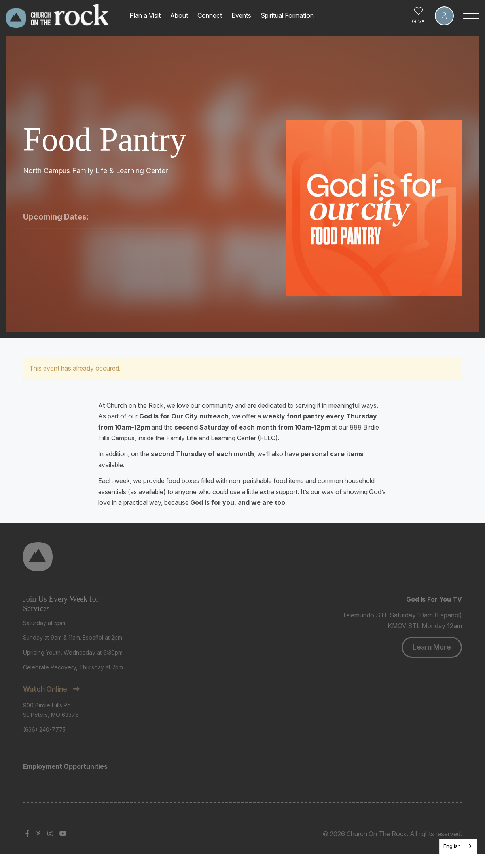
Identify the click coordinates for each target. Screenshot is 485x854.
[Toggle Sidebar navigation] (471, 16)
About (179, 15)
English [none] (452, 846)
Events (241, 15)
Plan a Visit (145, 15)
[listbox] (458, 846)
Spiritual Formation (287, 15)
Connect (209, 15)
